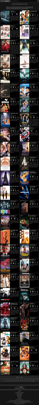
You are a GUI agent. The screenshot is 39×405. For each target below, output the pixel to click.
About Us (19, 391)
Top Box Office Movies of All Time (19, 392)
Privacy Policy (19, 398)
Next (21, 377)
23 (9, 380)
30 (22, 380)
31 (24, 380)
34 (29, 380)
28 (18, 380)
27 (16, 380)
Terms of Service (27, 401)
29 (20, 380)
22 (7, 380)
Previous (17, 377)
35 (31, 380)
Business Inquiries (19, 395)
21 (5, 380)
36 (33, 380)
